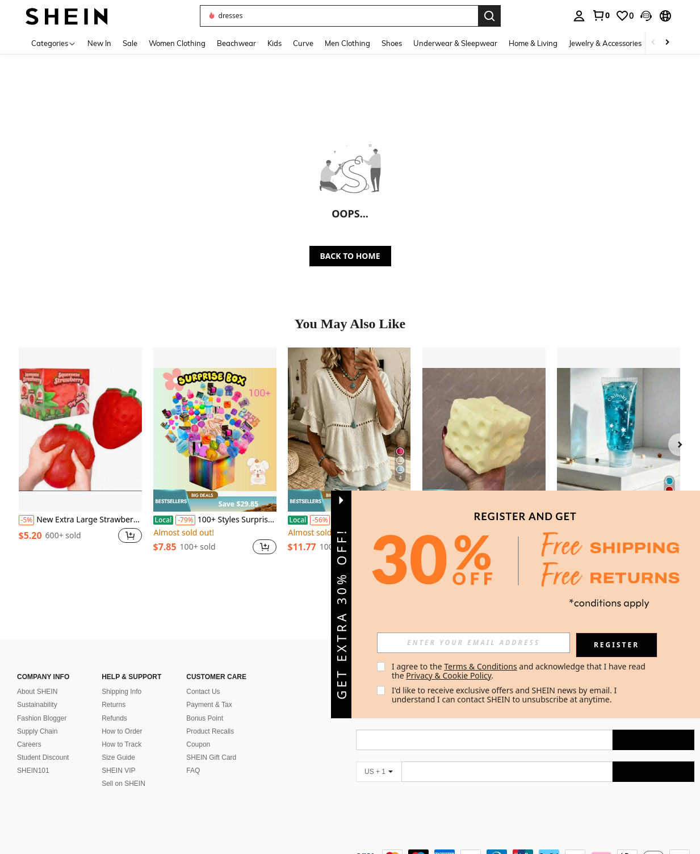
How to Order (122, 731)
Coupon (198, 744)
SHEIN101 (33, 771)
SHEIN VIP (118, 771)
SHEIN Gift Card (211, 757)
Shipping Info (121, 692)
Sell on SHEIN (123, 784)
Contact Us (203, 692)
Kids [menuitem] (274, 43)
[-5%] (27, 520)
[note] (214, 500)
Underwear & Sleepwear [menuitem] (455, 43)
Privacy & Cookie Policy (448, 675)
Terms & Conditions (480, 666)
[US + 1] (378, 771)
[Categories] (54, 43)
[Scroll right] (667, 43)
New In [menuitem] (99, 43)
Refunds (114, 718)
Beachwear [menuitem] (236, 43)
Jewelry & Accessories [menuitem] (605, 43)
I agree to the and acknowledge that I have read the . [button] (520, 671)
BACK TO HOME (350, 255)
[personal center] (579, 16)
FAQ (193, 771)
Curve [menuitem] (303, 43)
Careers (29, 744)
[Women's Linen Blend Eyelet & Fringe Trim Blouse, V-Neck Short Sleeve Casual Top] (349, 430)
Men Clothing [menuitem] (347, 43)
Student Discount (43, 757)
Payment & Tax (209, 705)
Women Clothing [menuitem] (177, 43)
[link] (601, 15)
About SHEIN (37, 692)
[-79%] (185, 520)
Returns (113, 705)
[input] (473, 643)
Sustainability (37, 705)
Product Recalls (210, 731)
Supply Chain (37, 731)
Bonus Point (204, 718)
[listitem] (80, 457)
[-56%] (320, 520)
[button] (646, 16)
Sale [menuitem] (130, 43)
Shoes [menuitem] (392, 43)
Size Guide (118, 757)
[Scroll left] (653, 43)
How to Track (121, 744)
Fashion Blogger (41, 718)
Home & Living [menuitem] (533, 43)
